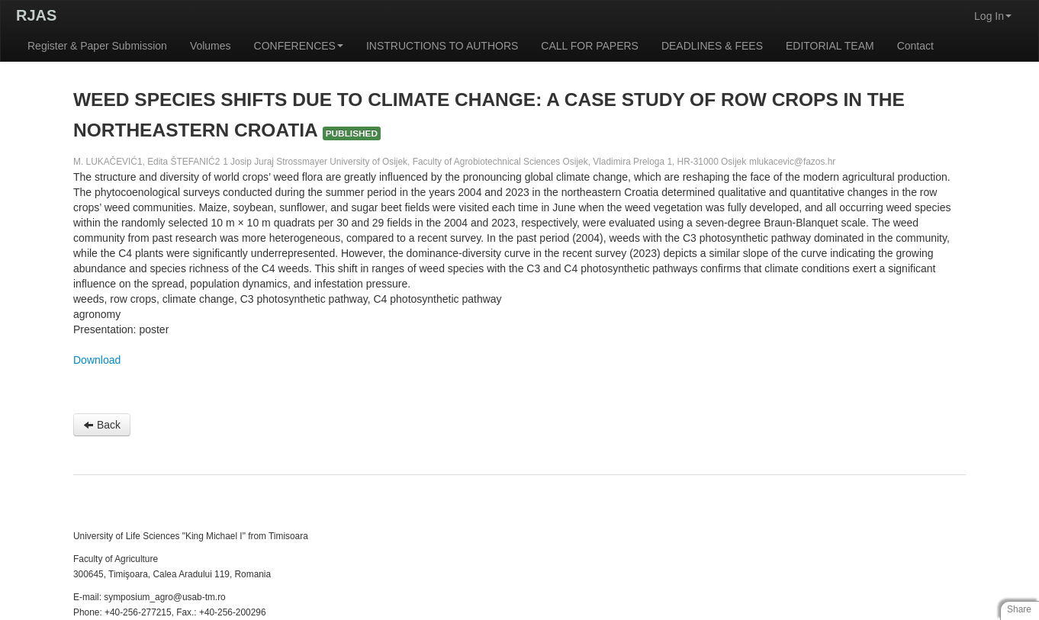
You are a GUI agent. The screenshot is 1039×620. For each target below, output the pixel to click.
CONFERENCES (298, 46)
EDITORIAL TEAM (830, 46)
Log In (993, 16)
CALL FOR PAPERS (590, 46)
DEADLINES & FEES (712, 46)
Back (102, 425)
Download (97, 360)
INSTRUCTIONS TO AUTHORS (442, 46)
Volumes (210, 46)
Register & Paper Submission (97, 46)
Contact (915, 46)
